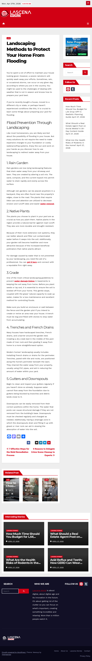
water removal (47, 204)
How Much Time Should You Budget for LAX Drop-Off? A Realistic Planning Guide (76, 111)
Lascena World (39, 590)
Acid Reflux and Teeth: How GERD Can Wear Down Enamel (66, 563)
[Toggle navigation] (87, 24)
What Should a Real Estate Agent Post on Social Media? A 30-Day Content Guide (66, 538)
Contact (87, 651)
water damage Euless (24, 281)
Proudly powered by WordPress (14, 652)
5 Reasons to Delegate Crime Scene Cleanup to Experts (43, 452)
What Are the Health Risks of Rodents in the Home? (75, 142)
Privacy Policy (85, 656)
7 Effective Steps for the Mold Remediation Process (18, 452)
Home (56, 651)
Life (8, 38)
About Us (64, 651)
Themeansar (6, 654)
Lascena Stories (12, 530)
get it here (32, 262)
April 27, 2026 (13, 541)
